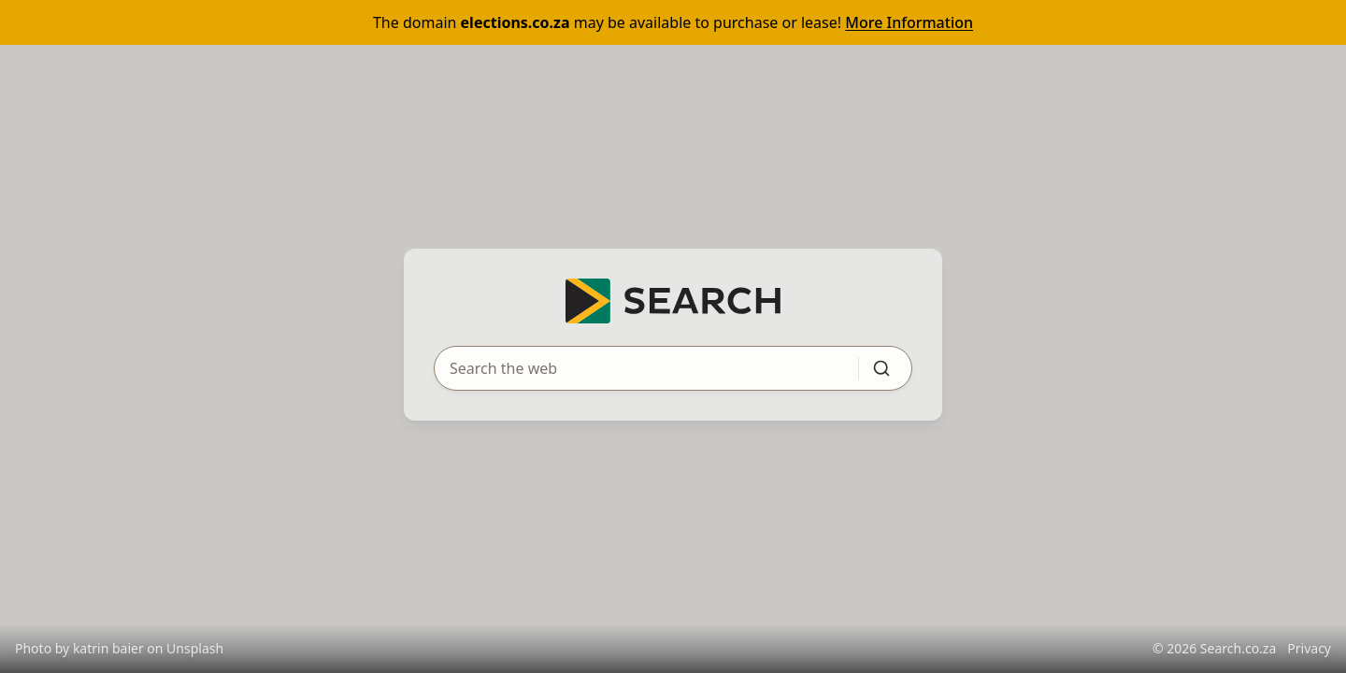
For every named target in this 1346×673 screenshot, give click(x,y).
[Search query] (635, 368)
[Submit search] (881, 368)
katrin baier (108, 648)
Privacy (1309, 648)
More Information (909, 22)
